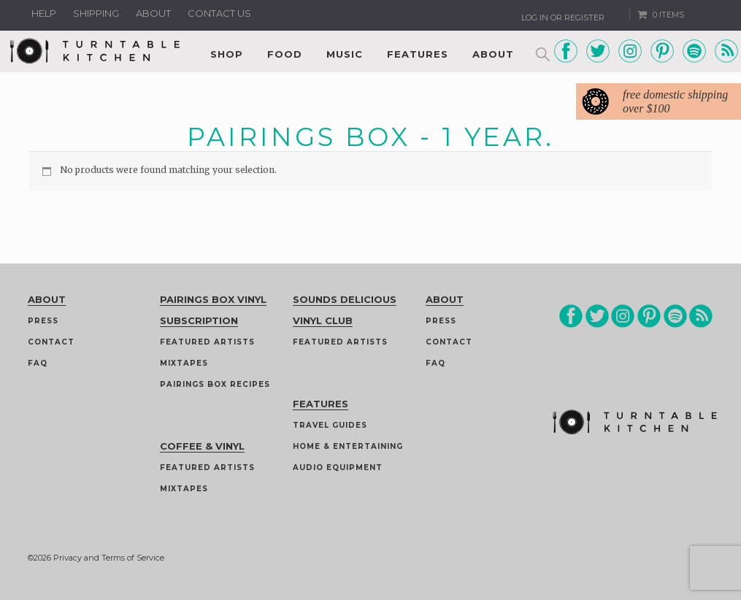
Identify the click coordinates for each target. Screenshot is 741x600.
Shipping (96, 13)
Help (43, 13)
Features (417, 54)
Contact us (219, 13)
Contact (51, 342)
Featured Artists (207, 342)
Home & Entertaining (348, 446)
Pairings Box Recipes (215, 384)
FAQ (37, 363)
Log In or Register (562, 17)
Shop (226, 54)
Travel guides (330, 425)
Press (43, 321)
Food (284, 54)
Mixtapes (184, 363)
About (153, 13)
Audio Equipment (338, 467)
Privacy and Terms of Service (108, 558)
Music (344, 54)
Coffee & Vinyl (202, 446)
